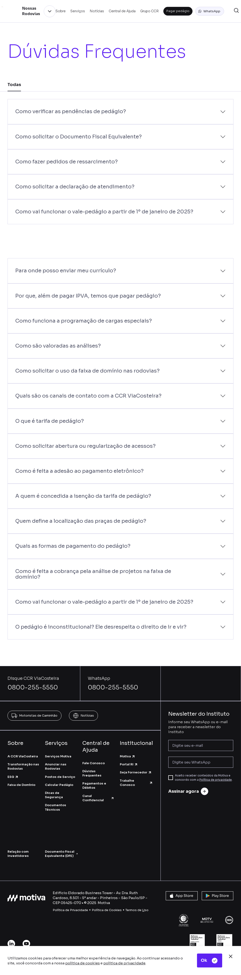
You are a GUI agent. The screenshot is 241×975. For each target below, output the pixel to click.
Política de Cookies (107, 910)
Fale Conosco (93, 763)
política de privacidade (124, 963)
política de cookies (82, 963)
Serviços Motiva (58, 756)
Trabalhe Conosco (136, 783)
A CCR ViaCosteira (23, 756)
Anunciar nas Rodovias (55, 766)
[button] (209, 11)
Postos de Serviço (60, 777)
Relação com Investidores (18, 854)
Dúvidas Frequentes (91, 773)
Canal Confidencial (98, 798)
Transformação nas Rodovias (23, 766)
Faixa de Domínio (21, 785)
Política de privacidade (215, 779)
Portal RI (129, 764)
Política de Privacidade (70, 910)
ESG (13, 777)
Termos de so (137, 910)
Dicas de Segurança (54, 795)
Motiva (127, 756)
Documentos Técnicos (55, 807)
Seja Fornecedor (136, 772)
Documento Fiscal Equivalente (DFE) (61, 854)
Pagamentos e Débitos (94, 785)
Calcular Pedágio (59, 785)
